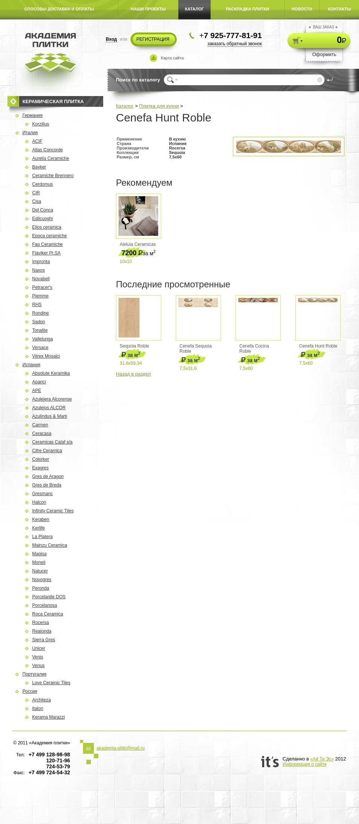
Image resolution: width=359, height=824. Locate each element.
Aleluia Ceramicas (138, 244)
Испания (31, 364)
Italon (37, 708)
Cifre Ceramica (47, 450)
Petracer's (42, 287)
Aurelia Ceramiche (50, 158)
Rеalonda (41, 631)
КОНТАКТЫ (339, 9)
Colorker (40, 459)
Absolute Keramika (51, 373)
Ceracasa (41, 433)
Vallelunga (42, 339)
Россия (29, 691)
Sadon (38, 321)
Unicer (38, 648)
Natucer (40, 571)
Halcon (39, 502)
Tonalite (39, 330)
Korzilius (40, 124)
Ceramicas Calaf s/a (52, 442)
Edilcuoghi (42, 218)
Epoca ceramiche (49, 235)
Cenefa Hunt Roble (318, 346)
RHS (37, 304)
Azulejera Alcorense (52, 399)
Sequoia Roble (134, 346)
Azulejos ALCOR (48, 407)
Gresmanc (42, 493)
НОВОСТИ (302, 9)
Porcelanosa (44, 605)
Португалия (34, 674)
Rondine (40, 313)
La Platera (42, 536)
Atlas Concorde (47, 149)
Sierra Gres (43, 639)
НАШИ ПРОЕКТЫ (148, 9)
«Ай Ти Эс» (322, 759)
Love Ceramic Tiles (51, 682)
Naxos (38, 270)
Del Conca (42, 210)
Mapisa (39, 553)
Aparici (39, 382)
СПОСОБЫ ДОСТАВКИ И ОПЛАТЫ (59, 9)
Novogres (41, 579)
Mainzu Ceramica (49, 545)
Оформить (324, 54)
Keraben (40, 519)
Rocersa (40, 622)
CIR (36, 192)
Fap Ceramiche (47, 244)
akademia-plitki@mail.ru (120, 748)
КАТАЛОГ (194, 9)
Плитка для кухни (159, 106)
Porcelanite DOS (48, 596)
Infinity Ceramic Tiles (53, 510)
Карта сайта (172, 58)
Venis (37, 657)
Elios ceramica (46, 227)
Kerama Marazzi (48, 717)
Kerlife (38, 528)
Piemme (40, 296)
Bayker (39, 167)
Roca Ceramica (47, 614)
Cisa (36, 201)
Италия (30, 132)
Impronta (41, 261)
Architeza (41, 700)
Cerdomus (42, 184)
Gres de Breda (46, 485)
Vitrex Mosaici (46, 356)
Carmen (40, 425)
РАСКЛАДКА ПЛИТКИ (247, 9)
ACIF (37, 141)
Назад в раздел (133, 374)
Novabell (41, 278)
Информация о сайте (305, 764)
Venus (38, 665)
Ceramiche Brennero (53, 175)
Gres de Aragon (48, 476)
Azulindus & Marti (49, 416)
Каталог (125, 106)
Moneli (38, 562)
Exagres (40, 467)
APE (36, 390)
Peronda (40, 588)
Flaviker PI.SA (46, 253)
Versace (40, 347)
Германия (32, 115)
